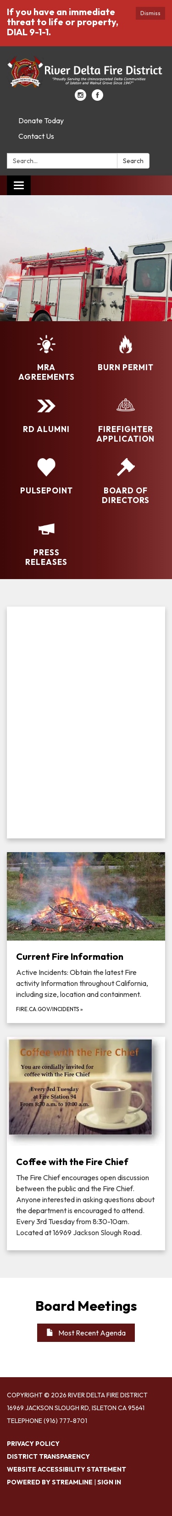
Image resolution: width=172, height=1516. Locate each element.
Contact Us (36, 136)
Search (133, 161)
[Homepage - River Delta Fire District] (86, 72)
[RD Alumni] (46, 415)
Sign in (109, 1482)
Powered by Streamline (50, 1482)
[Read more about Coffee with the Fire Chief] (86, 1143)
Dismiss (150, 13)
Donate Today (41, 120)
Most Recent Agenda (86, 1332)
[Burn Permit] (126, 353)
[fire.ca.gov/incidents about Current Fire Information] (86, 937)
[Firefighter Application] (126, 420)
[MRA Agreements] (46, 358)
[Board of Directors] (126, 481)
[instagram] (80, 98)
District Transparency (48, 1456)
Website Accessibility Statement (66, 1469)
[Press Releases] (46, 543)
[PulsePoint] (46, 476)
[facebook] (97, 98)
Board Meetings (86, 1305)
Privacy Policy (33, 1443)
